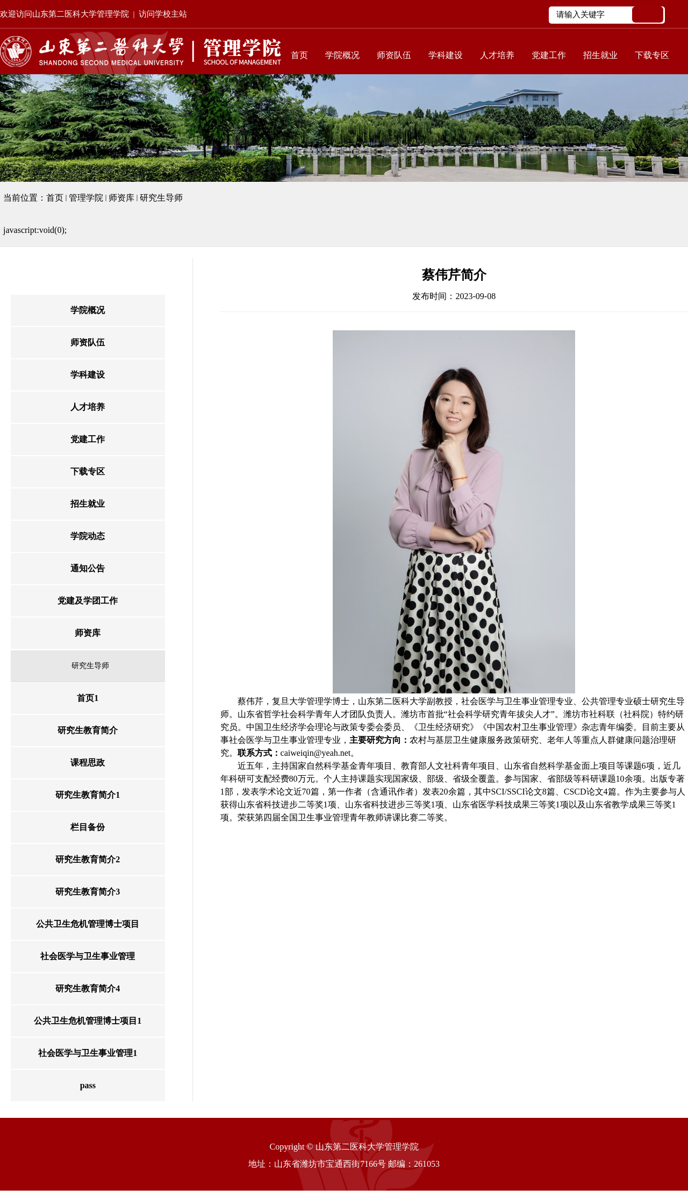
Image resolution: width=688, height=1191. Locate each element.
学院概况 (342, 55)
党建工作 (549, 55)
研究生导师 (161, 197)
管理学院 (86, 197)
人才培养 (497, 55)
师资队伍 (394, 55)
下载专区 (652, 55)
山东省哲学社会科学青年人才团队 (302, 714)
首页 (299, 55)
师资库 (121, 197)
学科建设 (445, 55)
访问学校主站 (163, 14)
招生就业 (600, 55)
